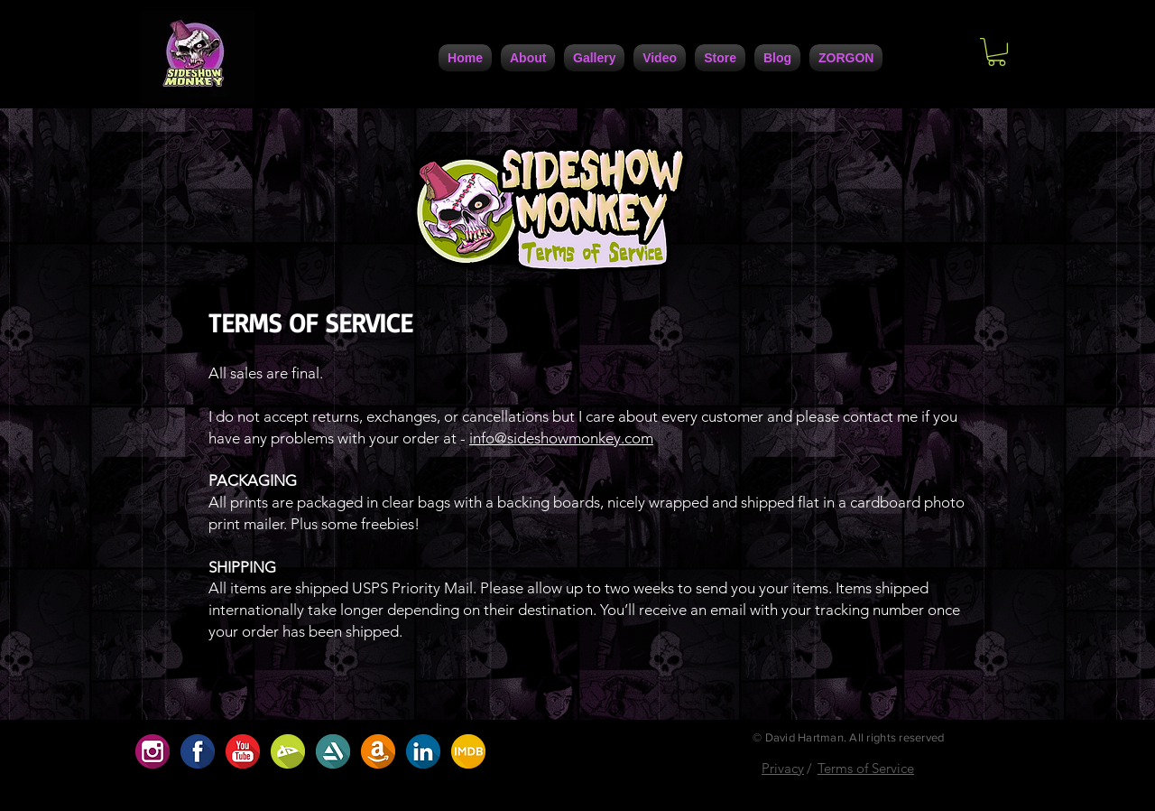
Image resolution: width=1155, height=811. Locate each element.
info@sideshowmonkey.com (561, 438)
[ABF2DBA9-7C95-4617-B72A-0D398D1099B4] (468, 751)
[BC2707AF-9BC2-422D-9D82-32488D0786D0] (288, 751)
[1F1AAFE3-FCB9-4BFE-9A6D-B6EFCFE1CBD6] (197, 751)
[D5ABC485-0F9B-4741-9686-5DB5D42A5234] (243, 751)
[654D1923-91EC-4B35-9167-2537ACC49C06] (152, 751)
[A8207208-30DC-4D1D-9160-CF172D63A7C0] (378, 751)
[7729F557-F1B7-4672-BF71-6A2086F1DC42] (423, 751)
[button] (996, 52)
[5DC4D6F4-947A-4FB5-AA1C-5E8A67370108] (333, 751)
